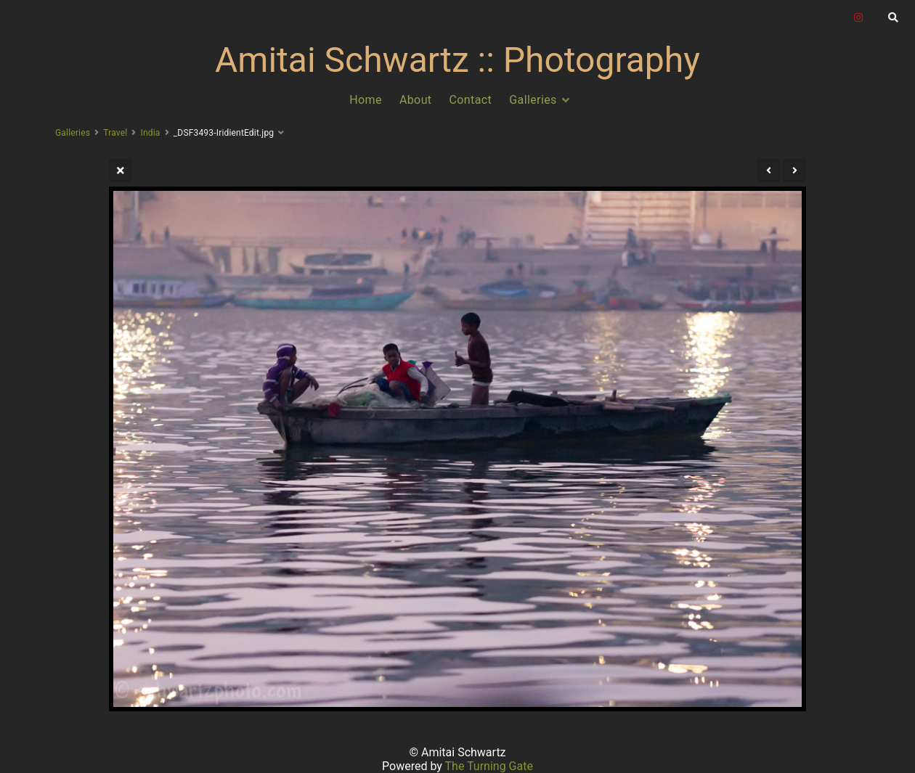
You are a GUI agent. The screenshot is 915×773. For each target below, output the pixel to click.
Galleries (533, 100)
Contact (471, 100)
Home (365, 100)
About (415, 100)
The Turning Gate (489, 766)
